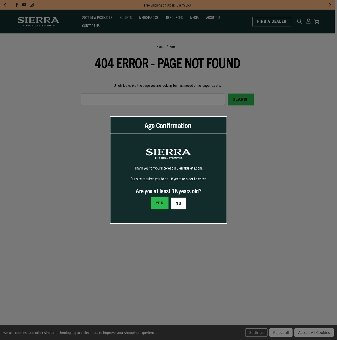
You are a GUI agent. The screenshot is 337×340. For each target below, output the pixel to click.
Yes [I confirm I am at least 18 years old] (160, 203)
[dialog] (168, 170)
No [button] (178, 203)
